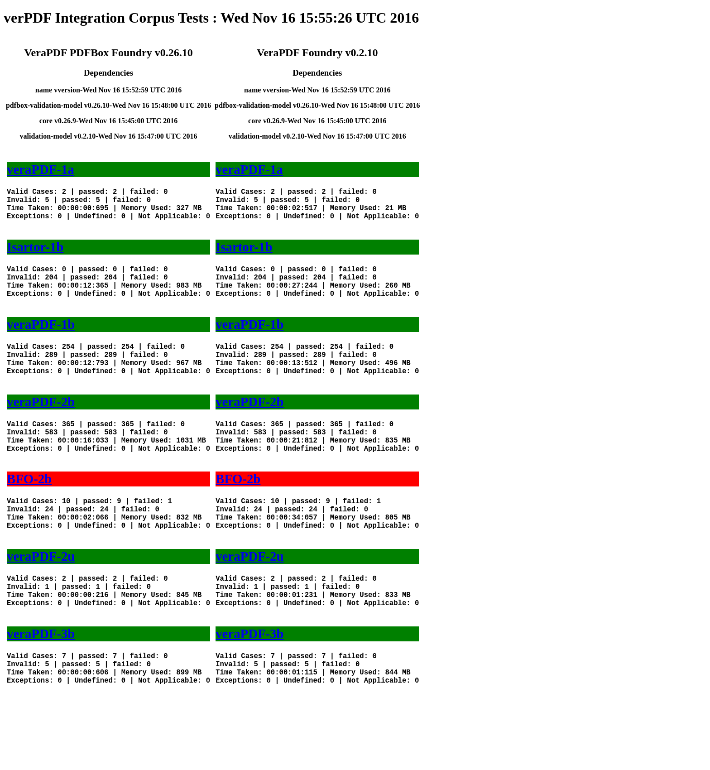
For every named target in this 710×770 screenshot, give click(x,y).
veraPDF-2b (41, 429)
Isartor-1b (35, 256)
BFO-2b (29, 515)
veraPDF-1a (40, 169)
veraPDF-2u (41, 601)
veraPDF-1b (41, 342)
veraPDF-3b (41, 688)
